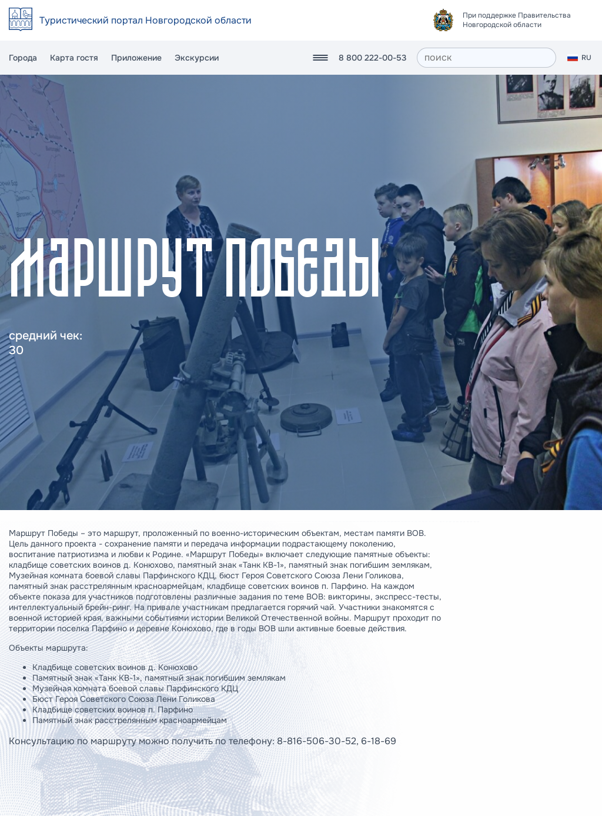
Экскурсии (197, 57)
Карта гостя (74, 57)
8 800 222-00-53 (372, 57)
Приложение (136, 57)
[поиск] (486, 58)
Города (23, 57)
